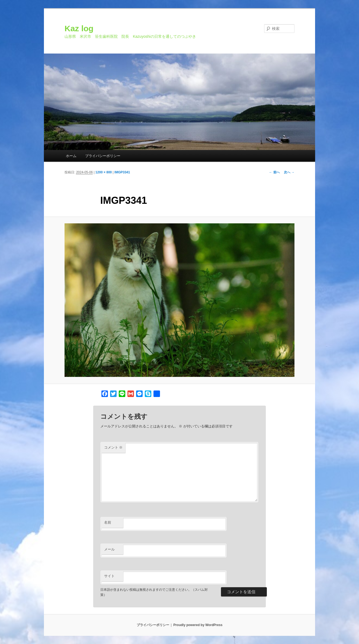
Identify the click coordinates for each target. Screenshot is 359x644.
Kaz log (79, 28)
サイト (109, 576)
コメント (113, 447)
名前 (107, 522)
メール (109, 549)
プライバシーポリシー (102, 156)
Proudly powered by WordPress (197, 625)
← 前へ (274, 172)
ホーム (71, 156)
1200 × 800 (103, 172)
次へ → (289, 172)
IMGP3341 (122, 172)
